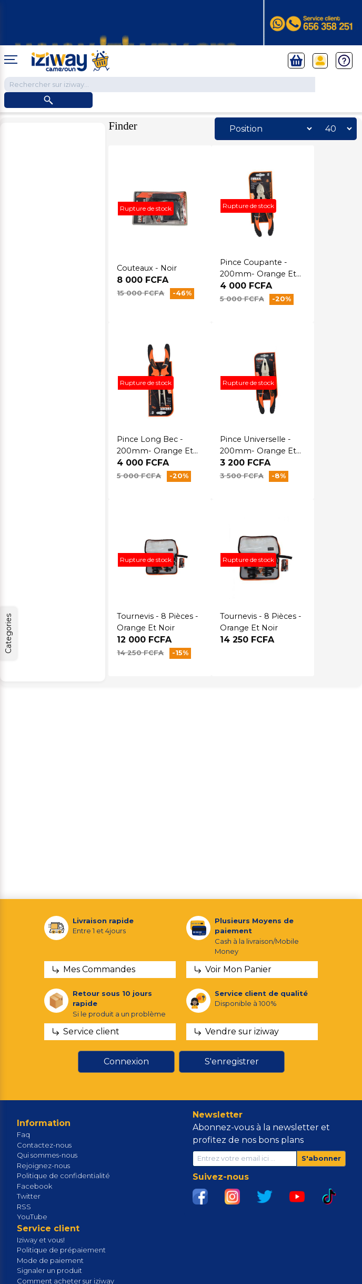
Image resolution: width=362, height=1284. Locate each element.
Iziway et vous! (41, 1240)
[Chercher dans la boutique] (159, 85)
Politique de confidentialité (63, 1175)
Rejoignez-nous (43, 1165)
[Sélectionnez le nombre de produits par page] (336, 129)
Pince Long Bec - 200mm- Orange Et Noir (155, 450)
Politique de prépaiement (61, 1250)
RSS (24, 1206)
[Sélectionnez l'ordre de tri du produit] (268, 129)
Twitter (29, 1196)
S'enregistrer (232, 1061)
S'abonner (321, 1158)
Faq (23, 1134)
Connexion (126, 1061)
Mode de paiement (50, 1260)
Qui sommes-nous (47, 1155)
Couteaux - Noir (147, 268)
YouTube (32, 1216)
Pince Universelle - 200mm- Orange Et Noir (258, 450)
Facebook (34, 1186)
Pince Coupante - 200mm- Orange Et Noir (258, 274)
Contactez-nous (44, 1145)
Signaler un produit (49, 1270)
